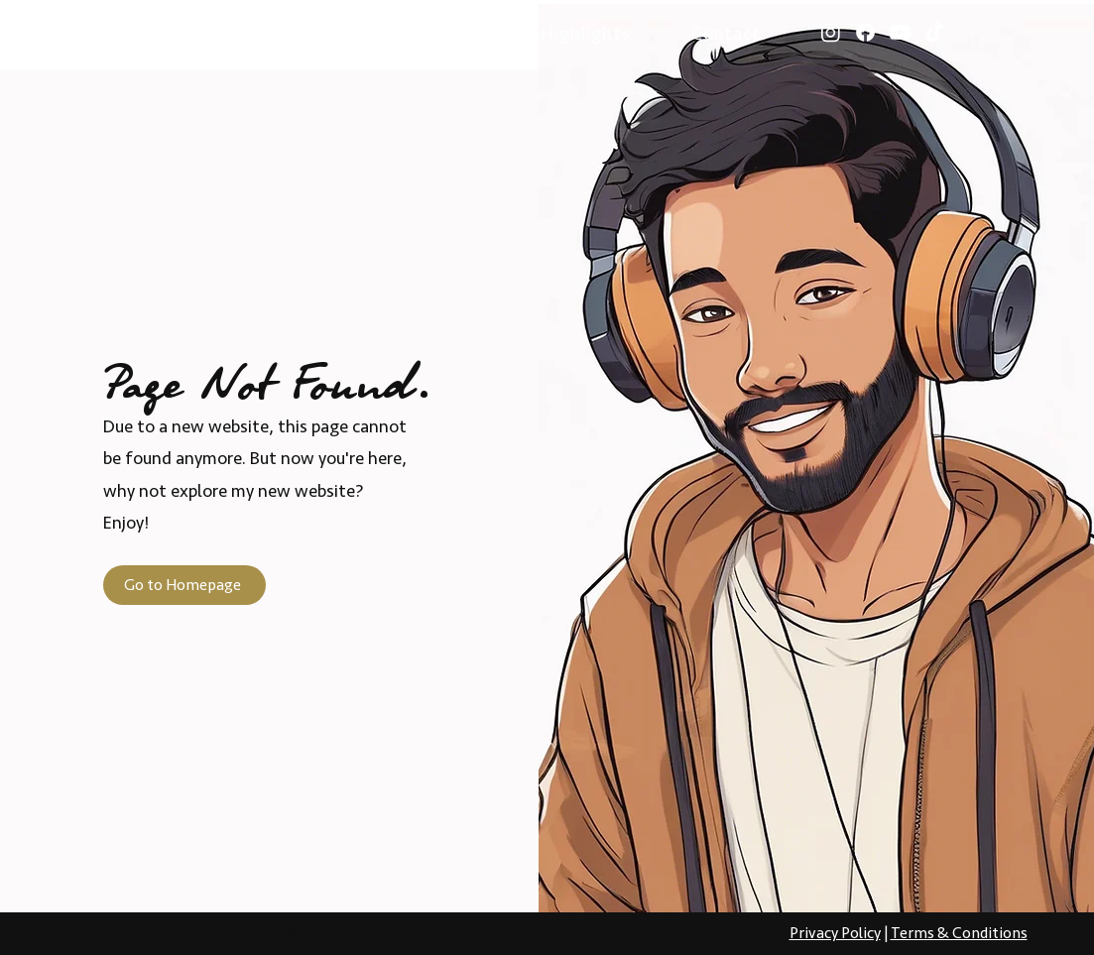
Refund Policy (230, 933)
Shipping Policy (122, 933)
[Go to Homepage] (184, 585)
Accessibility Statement (368, 933)
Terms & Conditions (959, 933)
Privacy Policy (835, 933)
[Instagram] (830, 32)
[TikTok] (934, 32)
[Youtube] (900, 32)
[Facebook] (865, 32)
